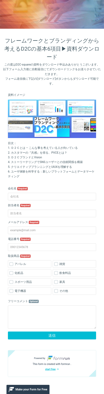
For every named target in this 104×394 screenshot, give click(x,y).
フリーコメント (23, 301)
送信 (52, 335)
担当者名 (19, 205)
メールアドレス (23, 222)
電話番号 (19, 239)
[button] (52, 363)
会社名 (18, 188)
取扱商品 (19, 256)
